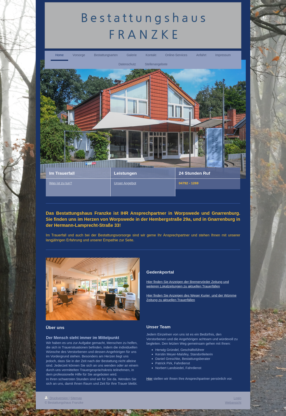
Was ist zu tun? (60, 183)
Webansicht (233, 402)
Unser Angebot (125, 183)
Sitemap (76, 398)
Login (237, 398)
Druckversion (57, 398)
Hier (149, 378)
